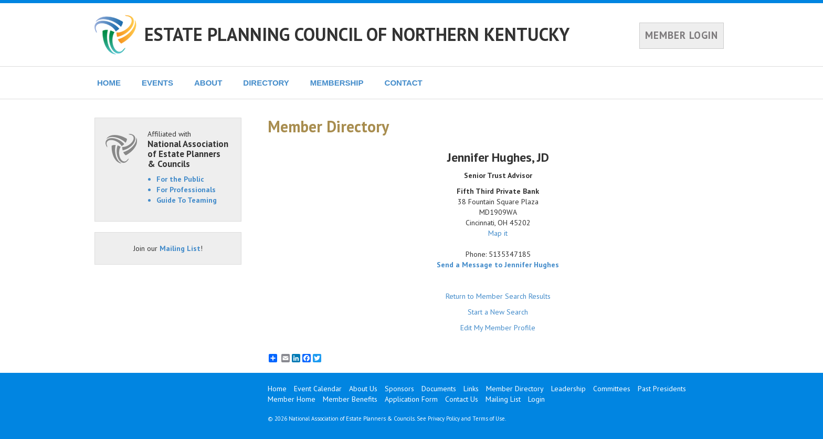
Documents (438, 388)
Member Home (291, 399)
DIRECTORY (266, 82)
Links (471, 388)
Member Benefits (350, 399)
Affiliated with (188, 149)
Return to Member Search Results (498, 296)
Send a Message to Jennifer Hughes (498, 264)
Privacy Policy (444, 418)
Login (536, 399)
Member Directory (515, 388)
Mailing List (180, 248)
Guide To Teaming (186, 200)
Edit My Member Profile (497, 327)
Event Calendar (318, 388)
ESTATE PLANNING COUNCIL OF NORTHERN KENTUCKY (356, 34)
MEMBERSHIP (337, 82)
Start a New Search (498, 312)
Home (277, 388)
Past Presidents (662, 388)
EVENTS (157, 82)
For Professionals (186, 189)
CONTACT (404, 82)
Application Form (411, 399)
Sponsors (399, 388)
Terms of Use (488, 418)
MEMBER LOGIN (681, 35)
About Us (363, 388)
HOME (109, 82)
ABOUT (208, 82)
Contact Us (461, 399)
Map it (498, 233)
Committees (611, 388)
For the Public (180, 179)
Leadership (568, 388)
